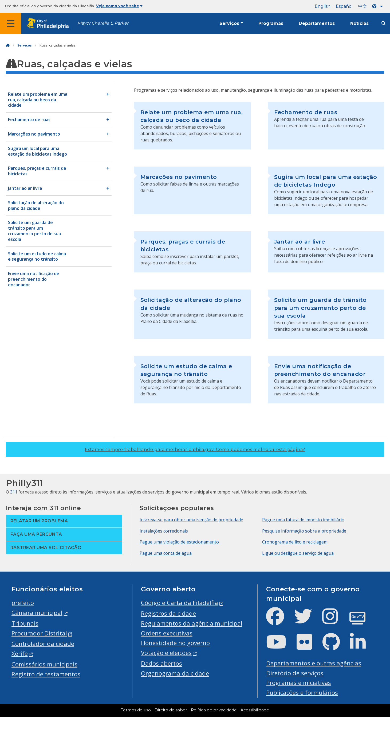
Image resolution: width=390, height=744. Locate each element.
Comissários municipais (44, 664)
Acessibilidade (255, 710)
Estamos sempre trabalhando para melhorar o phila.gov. (195, 449)
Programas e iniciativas (298, 683)
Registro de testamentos (45, 674)
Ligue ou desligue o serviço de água (298, 553)
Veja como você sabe (119, 6)
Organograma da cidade (175, 673)
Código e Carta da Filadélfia (179, 603)
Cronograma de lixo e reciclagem (295, 542)
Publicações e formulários (302, 692)
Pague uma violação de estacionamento (179, 542)
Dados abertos (161, 663)
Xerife (19, 653)
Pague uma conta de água (166, 553)
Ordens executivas (166, 633)
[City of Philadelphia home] (49, 23)
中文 (362, 6)
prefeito (22, 603)
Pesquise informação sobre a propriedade (304, 531)
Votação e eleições (166, 653)
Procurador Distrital (39, 633)
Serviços (229, 23)
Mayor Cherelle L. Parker (102, 23)
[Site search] (383, 23)
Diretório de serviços (294, 673)
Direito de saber (171, 710)
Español (344, 6)
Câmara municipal (36, 612)
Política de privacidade (214, 710)
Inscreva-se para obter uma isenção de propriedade (191, 520)
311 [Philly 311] (13, 492)
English (322, 6)
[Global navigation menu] (10, 23)
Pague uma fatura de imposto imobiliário (303, 520)
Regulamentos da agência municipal (191, 623)
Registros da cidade (168, 613)
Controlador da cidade (42, 643)
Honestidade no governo (175, 643)
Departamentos (317, 23)
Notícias (359, 23)
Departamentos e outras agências (313, 663)
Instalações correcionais (164, 531)
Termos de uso (136, 710)
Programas (270, 23)
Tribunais (24, 623)
